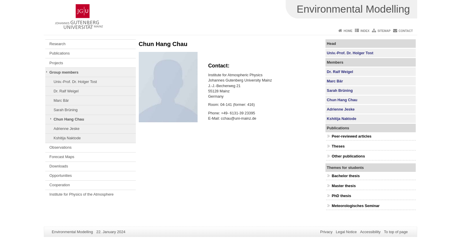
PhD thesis (341, 196)
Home (348, 31)
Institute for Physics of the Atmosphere (81, 194)
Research (57, 44)
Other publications (348, 156)
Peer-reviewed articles (351, 136)
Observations (60, 147)
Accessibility (370, 232)
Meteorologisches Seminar (356, 206)
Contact (406, 31)
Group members (63, 72)
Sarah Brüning (66, 110)
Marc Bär (61, 100)
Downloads (58, 166)
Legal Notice (346, 232)
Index (365, 31)
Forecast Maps (61, 157)
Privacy (326, 232)
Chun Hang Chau (69, 119)
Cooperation (59, 185)
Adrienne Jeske (66, 128)
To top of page (396, 232)
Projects (56, 63)
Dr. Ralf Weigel (66, 91)
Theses (338, 146)
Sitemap (384, 31)
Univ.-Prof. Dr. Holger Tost (75, 81)
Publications (59, 53)
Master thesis (344, 186)
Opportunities (60, 175)
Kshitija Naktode (67, 138)
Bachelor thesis (346, 176)
